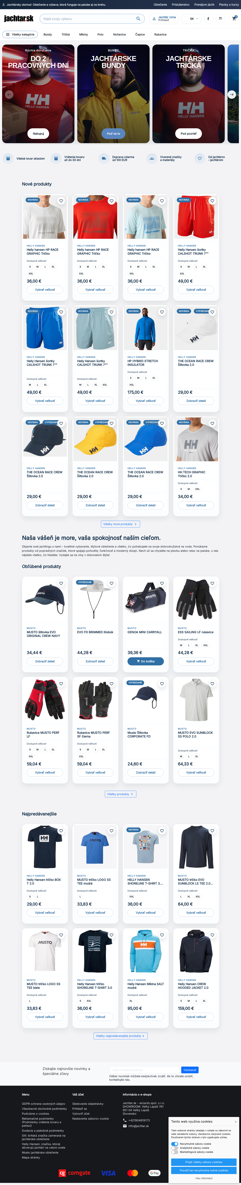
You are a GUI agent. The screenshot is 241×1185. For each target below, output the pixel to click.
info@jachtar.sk (138, 1128)
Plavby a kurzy (229, 4)
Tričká (66, 34)
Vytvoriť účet (80, 1115)
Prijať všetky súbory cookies (204, 1162)
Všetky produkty (120, 796)
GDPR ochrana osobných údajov (43, 1106)
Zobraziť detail (196, 403)
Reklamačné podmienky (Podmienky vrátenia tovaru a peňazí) (41, 1124)
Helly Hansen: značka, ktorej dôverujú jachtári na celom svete (43, 1147)
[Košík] (234, 19)
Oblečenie (160, 4)
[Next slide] (232, 95)
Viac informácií (203, 1178)
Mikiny (83, 34)
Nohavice (119, 34)
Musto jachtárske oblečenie (40, 1154)
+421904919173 (139, 1122)
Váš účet (78, 1096)
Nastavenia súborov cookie (90, 1120)
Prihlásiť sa (79, 1111)
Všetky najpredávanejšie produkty (120, 1038)
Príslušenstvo (180, 4)
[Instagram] (220, 19)
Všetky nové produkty (120, 526)
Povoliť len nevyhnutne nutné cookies (204, 1170)
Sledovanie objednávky (87, 1106)
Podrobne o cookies (35, 1115)
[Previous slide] (9, 95)
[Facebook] (208, 19)
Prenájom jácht (204, 4)
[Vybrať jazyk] (191, 19)
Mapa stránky (31, 1159)
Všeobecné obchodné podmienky (44, 1111)
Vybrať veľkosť (45, 292)
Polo (100, 34)
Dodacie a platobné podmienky (43, 1132)
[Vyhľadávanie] (88, 19)
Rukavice (160, 34)
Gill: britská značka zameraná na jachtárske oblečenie (43, 1139)
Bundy (47, 34)
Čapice (140, 34)
